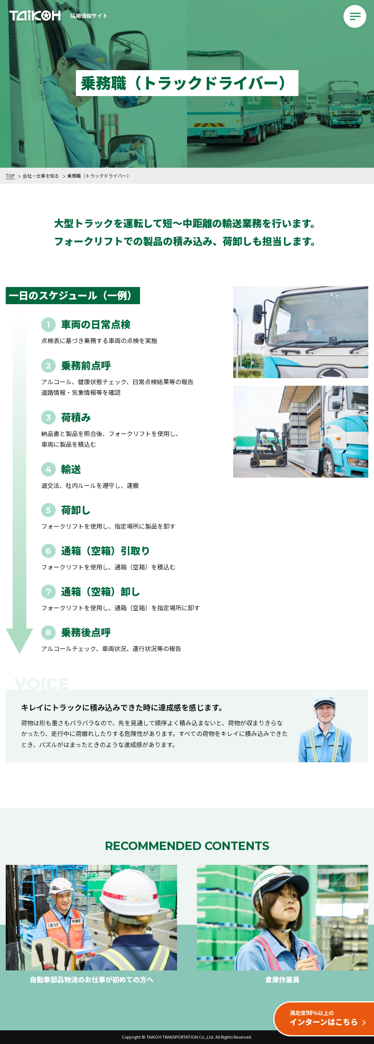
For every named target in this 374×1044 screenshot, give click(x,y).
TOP (10, 175)
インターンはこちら (327, 1018)
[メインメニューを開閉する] (354, 16)
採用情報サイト (58, 17)
